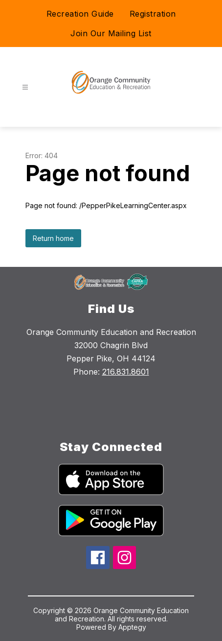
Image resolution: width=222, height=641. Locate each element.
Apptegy (132, 627)
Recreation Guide (80, 14)
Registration (153, 14)
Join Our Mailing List (111, 33)
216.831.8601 (125, 372)
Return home (53, 238)
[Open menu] (25, 87)
